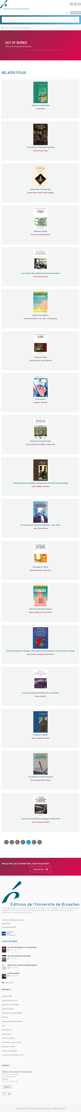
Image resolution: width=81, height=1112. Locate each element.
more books (8, 982)
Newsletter (40, 869)
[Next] (39, 842)
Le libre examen (14, 973)
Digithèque (6, 924)
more (29, 912)
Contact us (7, 1087)
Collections (14, 28)
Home (6, 28)
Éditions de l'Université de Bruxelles (18, 46)
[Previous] (6, 842)
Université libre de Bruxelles (13, 920)
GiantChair (47, 1108)
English (75, 13)
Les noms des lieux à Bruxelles (19, 956)
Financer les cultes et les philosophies (22, 965)
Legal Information (9, 927)
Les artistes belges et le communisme (22, 947)
